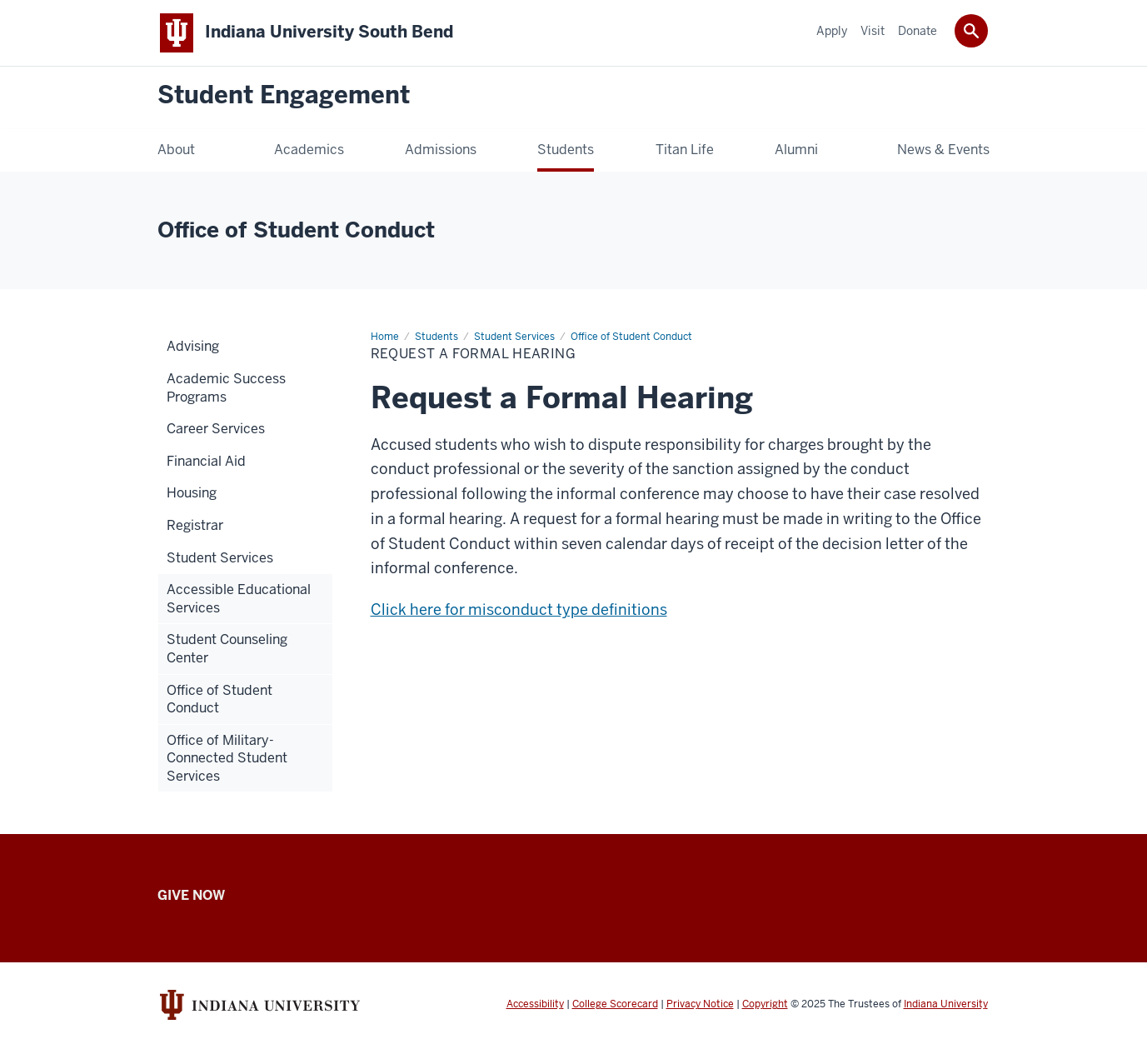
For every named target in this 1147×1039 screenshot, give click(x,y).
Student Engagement (283, 95)
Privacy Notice (700, 1004)
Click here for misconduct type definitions (519, 609)
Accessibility (535, 1004)
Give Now (191, 895)
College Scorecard (615, 1004)
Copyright (765, 1004)
